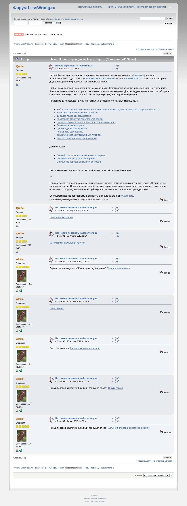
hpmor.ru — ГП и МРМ (104, 7)
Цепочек (137, 75)
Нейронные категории (61, 217)
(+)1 (117, 65)
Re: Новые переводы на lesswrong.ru (76, 207)
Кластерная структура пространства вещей (80, 119)
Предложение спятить (118, 268)
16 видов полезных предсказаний (74, 116)
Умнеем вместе (126, 7)
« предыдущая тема (145, 49)
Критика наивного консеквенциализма (77, 138)
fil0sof (78, 44)
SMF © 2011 (93, 498)
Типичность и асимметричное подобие (77, 112)
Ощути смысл (115, 388)
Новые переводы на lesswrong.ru (74, 65)
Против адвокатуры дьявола (72, 128)
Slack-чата (127, 196)
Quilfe (20, 66)
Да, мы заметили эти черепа (85, 348)
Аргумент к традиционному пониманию (129, 428)
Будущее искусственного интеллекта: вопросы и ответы (86, 122)
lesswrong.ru (84, 7)
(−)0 (117, 68)
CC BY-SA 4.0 (94, 495)
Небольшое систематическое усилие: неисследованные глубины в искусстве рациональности (106, 109)
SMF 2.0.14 (86, 498)
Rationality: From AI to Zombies (100, 78)
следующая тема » (165, 49)
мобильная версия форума (151, 7)
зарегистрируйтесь (74, 19)
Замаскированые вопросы (70, 125)
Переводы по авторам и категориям (76, 158)
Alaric (20, 259)
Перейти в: (138, 475)
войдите (56, 19)
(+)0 (117, 207)
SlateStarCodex (133, 78)
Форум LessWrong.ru (34, 7)
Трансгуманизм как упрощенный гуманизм (79, 135)
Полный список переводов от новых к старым (81, 155)
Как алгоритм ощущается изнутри (67, 243)
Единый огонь (56, 308)
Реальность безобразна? (70, 132)
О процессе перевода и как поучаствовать (79, 162)
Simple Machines (102, 498)
